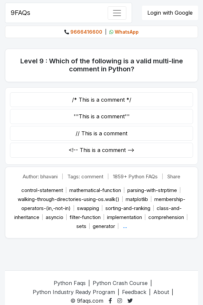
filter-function (86, 217)
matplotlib (137, 199)
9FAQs (20, 13)
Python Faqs (70, 283)
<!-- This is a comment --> (101, 150)
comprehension (166, 217)
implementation (125, 217)
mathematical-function (95, 190)
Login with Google (170, 12)
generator (104, 226)
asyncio (55, 217)
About (161, 292)
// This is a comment (101, 133)
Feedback (134, 292)
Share (173, 176)
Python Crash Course (120, 283)
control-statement (42, 190)
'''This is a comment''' (102, 116)
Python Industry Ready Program (74, 292)
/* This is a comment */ (101, 99)
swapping (88, 208)
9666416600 (86, 32)
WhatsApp (127, 32)
